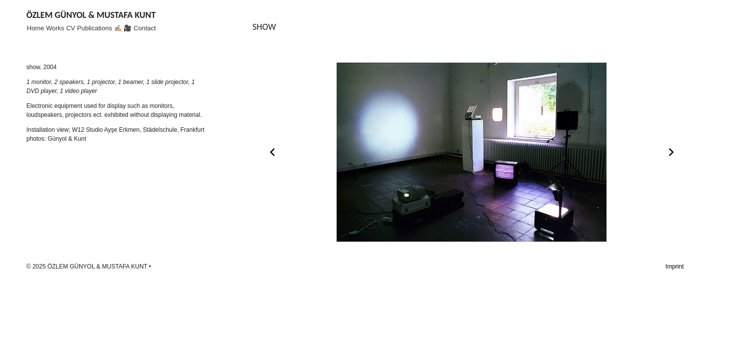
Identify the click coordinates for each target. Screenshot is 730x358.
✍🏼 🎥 (123, 28)
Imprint (674, 266)
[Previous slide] (272, 152)
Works (55, 28)
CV (70, 28)
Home (35, 28)
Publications (94, 28)
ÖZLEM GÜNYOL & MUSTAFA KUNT (91, 14)
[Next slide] (671, 152)
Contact (144, 28)
